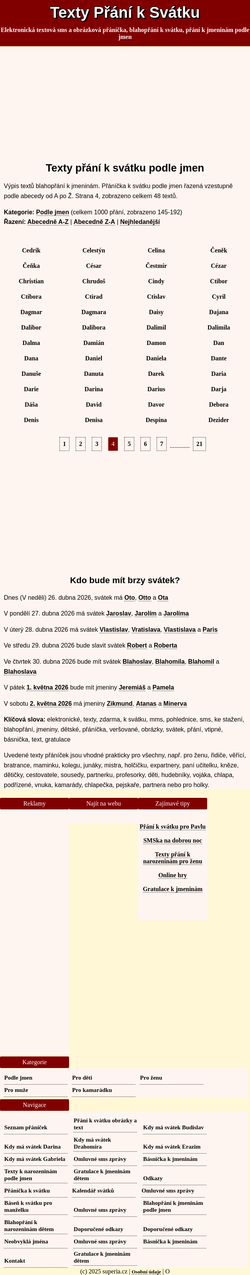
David (94, 404)
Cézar (219, 265)
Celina (156, 250)
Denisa (94, 420)
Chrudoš (93, 281)
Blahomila (169, 661)
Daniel (93, 358)
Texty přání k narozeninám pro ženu (172, 858)
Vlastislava (180, 629)
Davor (156, 404)
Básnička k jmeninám (170, 1159)
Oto (129, 597)
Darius (156, 389)
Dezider (218, 420)
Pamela (163, 687)
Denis (31, 420)
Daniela (156, 358)
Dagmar (31, 312)
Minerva (175, 703)
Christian (31, 281)
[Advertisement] (125, 101)
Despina (156, 420)
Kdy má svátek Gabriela (34, 1159)
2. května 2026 (51, 703)
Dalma (31, 343)
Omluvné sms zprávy (100, 1159)
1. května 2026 (48, 687)
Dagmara (93, 312)
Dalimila (219, 327)
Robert (137, 645)
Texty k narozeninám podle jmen (30, 1174)
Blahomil (201, 661)
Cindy (156, 281)
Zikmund (120, 703)
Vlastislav (114, 629)
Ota (163, 597)
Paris (210, 629)
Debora (219, 404)
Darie (31, 389)
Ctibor (218, 281)
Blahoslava (20, 671)
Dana (31, 358)
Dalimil (156, 327)
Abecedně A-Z (48, 222)
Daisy (156, 312)
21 (199, 444)
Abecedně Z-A (94, 222)
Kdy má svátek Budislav (173, 1127)
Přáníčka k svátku (27, 1190)
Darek (156, 373)
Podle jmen (52, 212)
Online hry (172, 875)
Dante (219, 358)
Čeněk (218, 250)
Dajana (218, 312)
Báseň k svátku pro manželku (28, 1206)
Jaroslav (118, 613)
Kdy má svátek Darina (32, 1146)
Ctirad (93, 296)
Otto (145, 597)
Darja (218, 389)
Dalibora (93, 327)
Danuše (31, 373)
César (93, 265)
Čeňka (31, 265)
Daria (218, 373)
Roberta (165, 645)
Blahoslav (137, 661)
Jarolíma (176, 613)
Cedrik (31, 250)
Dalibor (31, 327)
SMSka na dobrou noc (172, 840)
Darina (93, 389)
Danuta (94, 373)
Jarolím (146, 613)
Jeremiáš (132, 687)
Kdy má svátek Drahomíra (92, 1143)
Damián (93, 343)
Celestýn (94, 250)
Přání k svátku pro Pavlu (173, 826)
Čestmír (156, 265)
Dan (218, 343)
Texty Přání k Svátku (125, 12)
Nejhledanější (140, 222)
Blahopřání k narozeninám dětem (29, 1225)
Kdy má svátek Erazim (172, 1146)
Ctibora (31, 296)
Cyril (219, 296)
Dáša (31, 404)
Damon (156, 343)
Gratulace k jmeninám (173, 889)
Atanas (146, 703)
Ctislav (156, 296)
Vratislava (146, 629)
